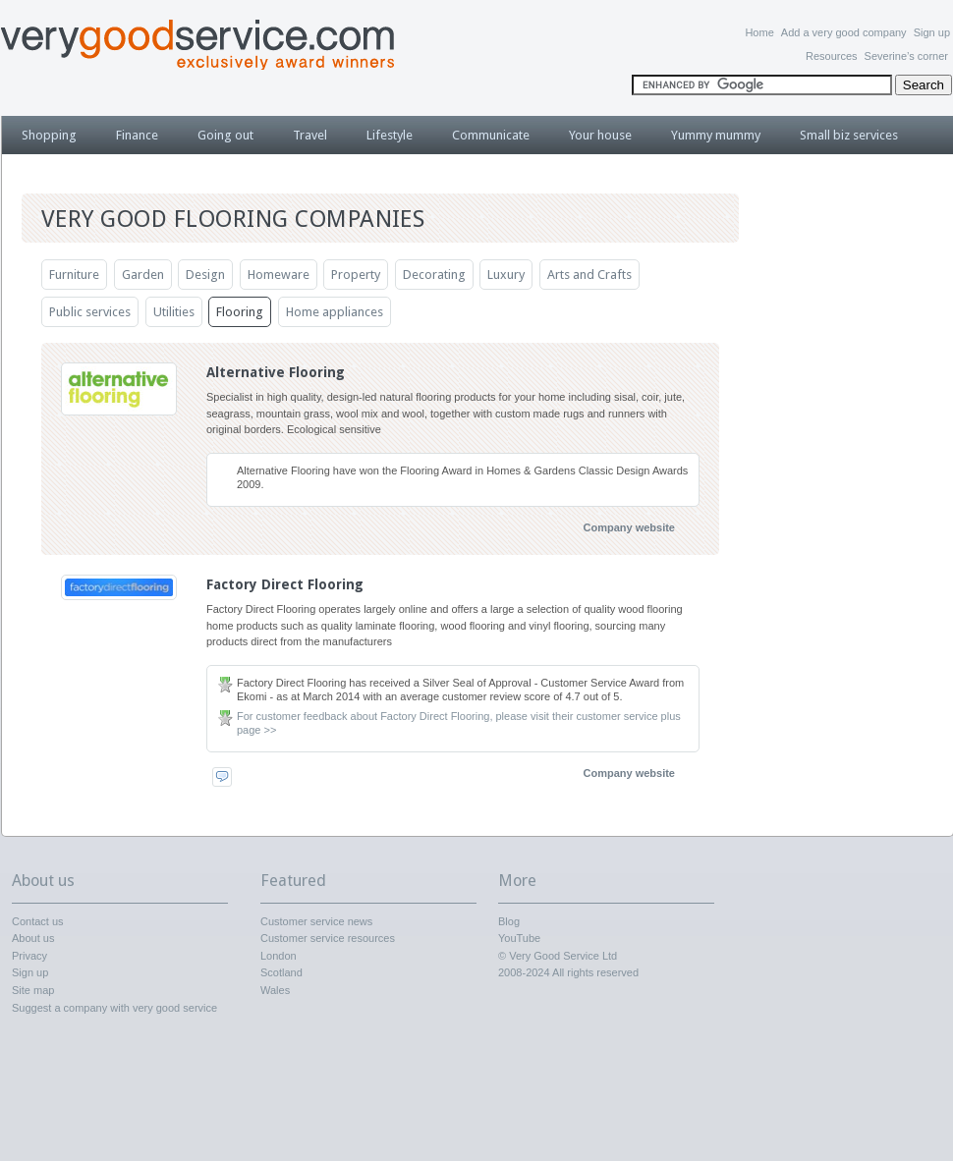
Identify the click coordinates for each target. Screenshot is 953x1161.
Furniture (74, 274)
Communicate (491, 135)
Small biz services (849, 135)
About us (33, 938)
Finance (137, 135)
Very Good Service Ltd (563, 956)
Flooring (239, 311)
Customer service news (316, 921)
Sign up (932, 32)
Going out (225, 135)
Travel (310, 135)
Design (205, 274)
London (278, 956)
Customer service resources (327, 938)
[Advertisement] (854, 496)
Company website (629, 527)
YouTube (519, 938)
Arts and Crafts (589, 274)
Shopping (49, 135)
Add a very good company (844, 32)
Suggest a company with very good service (114, 1008)
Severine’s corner (906, 56)
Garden (143, 274)
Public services (90, 311)
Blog (509, 921)
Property (355, 274)
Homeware (278, 274)
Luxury (506, 274)
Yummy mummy (715, 135)
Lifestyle (389, 135)
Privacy (29, 956)
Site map (33, 990)
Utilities (174, 311)
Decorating (434, 274)
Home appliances (334, 311)
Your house (600, 135)
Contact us (38, 921)
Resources (832, 56)
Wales (275, 990)
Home (759, 32)
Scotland (281, 972)
